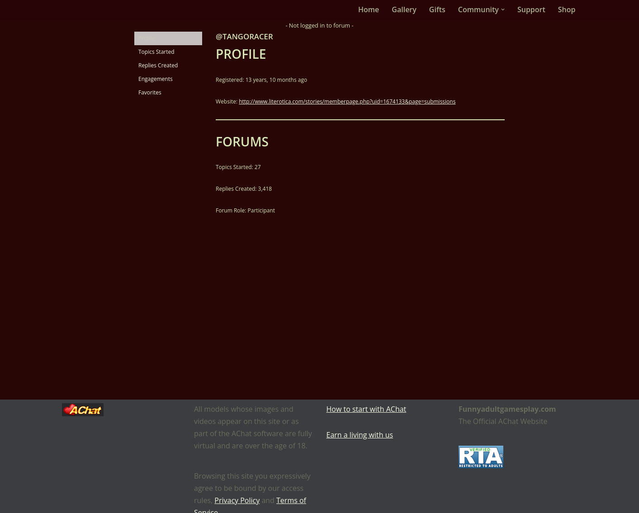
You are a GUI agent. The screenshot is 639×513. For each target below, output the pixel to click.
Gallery (404, 9)
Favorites (149, 92)
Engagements (155, 79)
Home (368, 9)
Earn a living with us (360, 435)
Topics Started (156, 52)
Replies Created (158, 65)
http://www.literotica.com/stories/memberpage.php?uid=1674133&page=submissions (347, 101)
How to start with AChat (367, 409)
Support (531, 9)
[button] (503, 9)
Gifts (437, 9)
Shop (567, 9)
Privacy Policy (237, 500)
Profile (146, 38)
